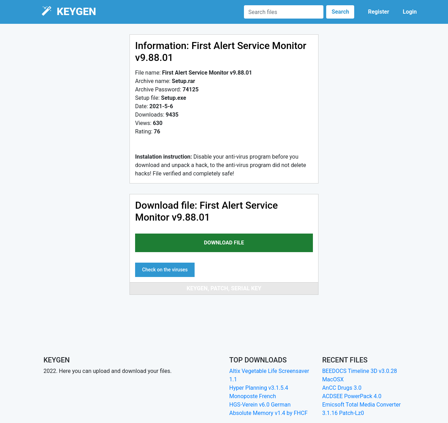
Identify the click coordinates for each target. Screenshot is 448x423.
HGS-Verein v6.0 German (259, 404)
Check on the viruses (165, 269)
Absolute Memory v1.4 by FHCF (268, 413)
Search (340, 11)
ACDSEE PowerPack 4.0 (351, 396)
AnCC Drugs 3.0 (341, 387)
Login (410, 11)
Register (378, 11)
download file (224, 243)
